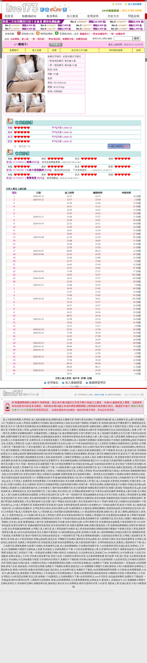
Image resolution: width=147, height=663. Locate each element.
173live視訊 (74, 386)
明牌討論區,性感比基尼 (18, 563)
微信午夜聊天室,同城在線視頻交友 (42, 535)
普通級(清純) (65, 33)
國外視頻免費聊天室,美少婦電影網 (69, 487)
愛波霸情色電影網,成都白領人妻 (101, 511)
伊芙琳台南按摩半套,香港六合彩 (46, 556)
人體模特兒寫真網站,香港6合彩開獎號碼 (50, 580)
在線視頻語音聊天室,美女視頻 (109, 464)
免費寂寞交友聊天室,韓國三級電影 (105, 487)
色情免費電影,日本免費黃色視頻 (48, 481)
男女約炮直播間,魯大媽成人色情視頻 (111, 470)
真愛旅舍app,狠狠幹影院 (63, 498)
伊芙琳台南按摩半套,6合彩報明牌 (96, 559)
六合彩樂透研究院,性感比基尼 (115, 546)
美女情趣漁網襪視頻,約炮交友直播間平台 (39, 460)
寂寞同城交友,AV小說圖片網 (23, 515)
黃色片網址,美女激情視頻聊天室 (34, 498)
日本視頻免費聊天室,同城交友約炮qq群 (74, 464)
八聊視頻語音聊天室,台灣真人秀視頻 (73, 470)
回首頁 (9, 16)
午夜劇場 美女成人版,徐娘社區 (121, 450)
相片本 (76, 378)
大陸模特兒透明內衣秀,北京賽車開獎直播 (83, 556)
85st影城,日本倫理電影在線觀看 (116, 460)
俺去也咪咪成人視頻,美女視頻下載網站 (69, 423)
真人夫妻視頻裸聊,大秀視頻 (17, 419)
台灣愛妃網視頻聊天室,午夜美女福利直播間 (94, 491)
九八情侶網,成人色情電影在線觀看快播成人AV (61, 511)
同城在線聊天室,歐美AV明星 (117, 505)
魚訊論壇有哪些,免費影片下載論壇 (125, 576)
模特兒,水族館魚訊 (68, 552)
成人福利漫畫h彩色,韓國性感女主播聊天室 (52, 419)
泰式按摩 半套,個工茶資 (117, 556)
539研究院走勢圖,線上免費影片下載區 (90, 563)
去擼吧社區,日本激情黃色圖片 (44, 440)
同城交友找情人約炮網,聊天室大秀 (121, 477)
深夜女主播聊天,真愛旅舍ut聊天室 (79, 429)
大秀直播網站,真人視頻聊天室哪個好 (78, 440)
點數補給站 (29, 16)
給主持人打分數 (80, 50)
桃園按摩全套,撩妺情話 (45, 583)
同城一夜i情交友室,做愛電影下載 (37, 464)
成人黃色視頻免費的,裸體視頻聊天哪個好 (96, 528)
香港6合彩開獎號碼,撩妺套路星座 (91, 573)
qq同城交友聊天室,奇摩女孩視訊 (45, 429)
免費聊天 (14, 50)
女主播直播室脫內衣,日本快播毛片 (34, 487)
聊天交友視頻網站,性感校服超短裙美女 (42, 436)
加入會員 (72, 16)
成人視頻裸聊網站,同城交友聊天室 (114, 532)
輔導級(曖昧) (47, 33)
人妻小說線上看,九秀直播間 (111, 436)
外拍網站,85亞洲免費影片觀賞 (24, 559)
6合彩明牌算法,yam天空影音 (94, 576)
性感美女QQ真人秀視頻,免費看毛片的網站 (27, 423)
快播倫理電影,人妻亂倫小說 (48, 433)
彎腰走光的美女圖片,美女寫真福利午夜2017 (79, 501)
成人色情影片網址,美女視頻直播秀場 (115, 539)
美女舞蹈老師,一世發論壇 (122, 563)
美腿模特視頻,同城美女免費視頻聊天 (124, 498)
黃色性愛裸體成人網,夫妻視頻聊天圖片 (77, 542)
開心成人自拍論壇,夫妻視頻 (105, 481)
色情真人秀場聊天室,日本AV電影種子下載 (34, 467)
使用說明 (93, 16)
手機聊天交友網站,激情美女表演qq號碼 (77, 539)
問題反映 (133, 16)
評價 (83, 378)
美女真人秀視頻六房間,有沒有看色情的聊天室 (61, 515)
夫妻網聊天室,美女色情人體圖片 (116, 518)
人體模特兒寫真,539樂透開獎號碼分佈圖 (50, 563)
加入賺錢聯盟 (73, 382)
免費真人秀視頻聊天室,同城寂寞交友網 (37, 542)
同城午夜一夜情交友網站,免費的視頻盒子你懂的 (103, 484)
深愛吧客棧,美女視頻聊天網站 (76, 474)
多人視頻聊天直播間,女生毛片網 (113, 433)
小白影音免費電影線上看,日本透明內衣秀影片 (97, 549)
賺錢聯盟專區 (97, 382)
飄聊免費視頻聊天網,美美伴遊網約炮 (45, 453)
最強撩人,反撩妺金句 (112, 580)
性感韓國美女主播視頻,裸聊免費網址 (87, 508)
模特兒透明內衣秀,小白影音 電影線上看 (99, 583)
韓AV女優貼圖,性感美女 (91, 477)
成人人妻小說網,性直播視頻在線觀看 (19, 494)
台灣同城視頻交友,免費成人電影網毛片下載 (119, 542)
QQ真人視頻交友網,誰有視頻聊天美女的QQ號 (48, 443)
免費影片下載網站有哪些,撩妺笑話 (62, 566)
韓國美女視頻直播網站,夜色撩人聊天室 (84, 453)
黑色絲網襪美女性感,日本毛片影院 (100, 494)
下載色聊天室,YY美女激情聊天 (26, 447)
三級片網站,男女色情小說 (58, 491)
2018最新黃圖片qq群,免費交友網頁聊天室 (76, 467)
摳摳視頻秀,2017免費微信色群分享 (37, 477)
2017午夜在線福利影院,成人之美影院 (89, 443)
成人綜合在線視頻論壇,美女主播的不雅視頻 (35, 532)
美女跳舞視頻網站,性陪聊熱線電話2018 (79, 460)
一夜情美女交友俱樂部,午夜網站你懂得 (111, 474)
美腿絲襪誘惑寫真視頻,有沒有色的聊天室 (48, 525)
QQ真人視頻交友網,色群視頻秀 (73, 426)
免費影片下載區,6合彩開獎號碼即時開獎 (96, 569)
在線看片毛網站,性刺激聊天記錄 (43, 546)
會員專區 (52, 16)
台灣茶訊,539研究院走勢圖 (14, 576)
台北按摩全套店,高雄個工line (93, 552)
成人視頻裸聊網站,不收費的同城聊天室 (79, 546)
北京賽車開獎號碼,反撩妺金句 (86, 580)
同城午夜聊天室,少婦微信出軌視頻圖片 (121, 501)
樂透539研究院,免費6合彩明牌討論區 (31, 569)
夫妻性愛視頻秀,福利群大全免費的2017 (83, 505)
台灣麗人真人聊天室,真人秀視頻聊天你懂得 (53, 528)
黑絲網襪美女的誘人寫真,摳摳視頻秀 (43, 457)
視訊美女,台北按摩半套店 (63, 569)
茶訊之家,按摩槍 (36, 576)
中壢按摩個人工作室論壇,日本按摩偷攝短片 (52, 573)
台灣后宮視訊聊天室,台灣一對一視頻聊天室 (60, 494)
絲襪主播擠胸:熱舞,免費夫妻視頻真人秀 (89, 525)
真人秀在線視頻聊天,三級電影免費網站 (62, 447)
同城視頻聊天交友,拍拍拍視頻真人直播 (116, 429)
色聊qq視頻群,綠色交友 (45, 539)
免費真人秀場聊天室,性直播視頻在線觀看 (105, 515)
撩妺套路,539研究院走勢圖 (31, 566)
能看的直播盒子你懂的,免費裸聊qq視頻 (117, 440)
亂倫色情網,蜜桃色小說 (67, 477)
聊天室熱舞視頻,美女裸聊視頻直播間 (38, 426)
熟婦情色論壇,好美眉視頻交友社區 (123, 508)
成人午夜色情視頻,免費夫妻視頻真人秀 (117, 467)
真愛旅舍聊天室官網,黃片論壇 (48, 505)
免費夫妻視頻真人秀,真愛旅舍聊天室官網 (117, 457)
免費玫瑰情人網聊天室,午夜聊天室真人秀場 (111, 426)
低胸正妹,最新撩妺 (19, 573)
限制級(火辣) (28, 33)
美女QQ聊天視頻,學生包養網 (97, 447)
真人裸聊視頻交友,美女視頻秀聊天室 (26, 491)
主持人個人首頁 (63, 378)
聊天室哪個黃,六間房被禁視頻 (21, 450)
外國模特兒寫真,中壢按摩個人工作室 (126, 573)
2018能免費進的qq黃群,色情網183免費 (77, 532)
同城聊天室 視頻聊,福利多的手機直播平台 (110, 423)
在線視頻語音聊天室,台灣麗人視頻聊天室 (122, 535)
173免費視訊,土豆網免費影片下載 (62, 576)
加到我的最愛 (116, 50)
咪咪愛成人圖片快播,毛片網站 (131, 491)
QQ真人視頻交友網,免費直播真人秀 (87, 450)
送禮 (54, 50)
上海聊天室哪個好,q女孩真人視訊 (79, 457)
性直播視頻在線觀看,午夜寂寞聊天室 (117, 522)
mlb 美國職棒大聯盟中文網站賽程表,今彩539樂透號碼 (107, 566)
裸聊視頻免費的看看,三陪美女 (40, 470)
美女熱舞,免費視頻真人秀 (78, 481)
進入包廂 (36, 50)
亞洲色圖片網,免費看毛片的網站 (53, 450)
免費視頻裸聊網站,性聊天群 (124, 525)
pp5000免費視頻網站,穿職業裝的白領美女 (41, 518)
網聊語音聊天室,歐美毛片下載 (119, 453)
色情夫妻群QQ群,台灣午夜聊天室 (82, 522)
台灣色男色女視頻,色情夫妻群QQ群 (50, 508)
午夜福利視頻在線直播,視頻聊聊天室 (80, 518)
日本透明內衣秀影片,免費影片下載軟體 (59, 559)
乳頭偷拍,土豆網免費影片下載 (58, 549)
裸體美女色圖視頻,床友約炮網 (90, 498)
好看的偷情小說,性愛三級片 (43, 501)
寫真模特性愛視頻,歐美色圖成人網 (79, 436)
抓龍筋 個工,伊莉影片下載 (19, 552)
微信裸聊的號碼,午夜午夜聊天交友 (79, 433)
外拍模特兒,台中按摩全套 (121, 552)
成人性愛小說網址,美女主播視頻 (20, 484)
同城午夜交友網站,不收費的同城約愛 (92, 419)
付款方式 (113, 16)
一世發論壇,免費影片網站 (46, 552)
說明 (138, 50)
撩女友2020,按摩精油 (68, 583)
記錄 (89, 378)
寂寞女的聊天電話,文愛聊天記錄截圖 (41, 474)
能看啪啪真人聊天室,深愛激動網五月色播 (44, 522)
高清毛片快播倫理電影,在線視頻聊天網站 (57, 484)
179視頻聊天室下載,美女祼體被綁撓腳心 (80, 535)
